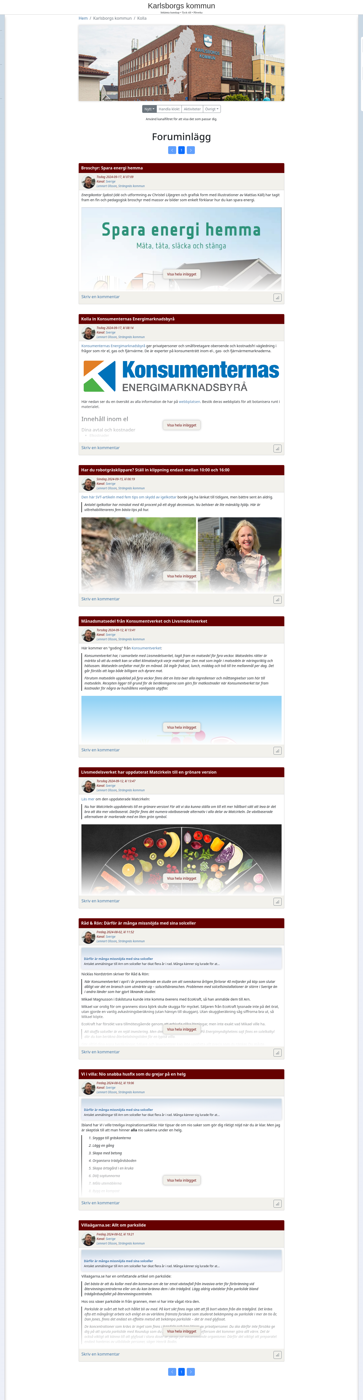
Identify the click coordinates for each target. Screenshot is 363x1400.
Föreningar (14, 47)
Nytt (148, 109)
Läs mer (88, 799)
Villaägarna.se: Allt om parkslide (113, 1225)
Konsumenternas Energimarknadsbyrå (113, 345)
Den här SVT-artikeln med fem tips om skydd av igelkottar (128, 497)
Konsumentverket (146, 648)
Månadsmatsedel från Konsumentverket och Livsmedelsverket (144, 621)
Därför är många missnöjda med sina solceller (118, 959)
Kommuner (14, 56)
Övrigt (210, 109)
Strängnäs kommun (131, 186)
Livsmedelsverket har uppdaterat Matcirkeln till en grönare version (149, 772)
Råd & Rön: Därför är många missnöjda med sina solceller (138, 923)
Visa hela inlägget (181, 274)
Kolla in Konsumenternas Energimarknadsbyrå (128, 319)
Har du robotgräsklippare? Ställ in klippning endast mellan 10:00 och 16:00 (155, 470)
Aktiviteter (192, 109)
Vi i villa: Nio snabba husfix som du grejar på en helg (133, 1074)
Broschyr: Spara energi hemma (112, 168)
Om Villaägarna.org (22, 90)
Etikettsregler (17, 73)
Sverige (110, 181)
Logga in (325, 101)
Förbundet (13, 39)
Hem (7, 22)
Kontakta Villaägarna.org (28, 81)
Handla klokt (169, 109)
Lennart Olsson (107, 186)
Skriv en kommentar (100, 296)
